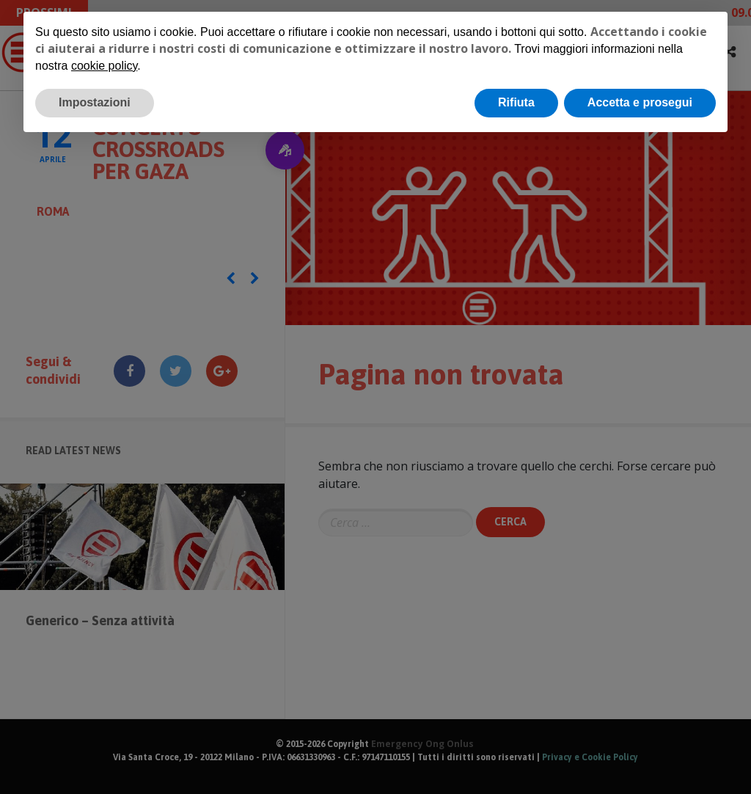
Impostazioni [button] (95, 102)
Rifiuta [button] (516, 102)
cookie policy (104, 65)
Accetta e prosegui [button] (639, 102)
